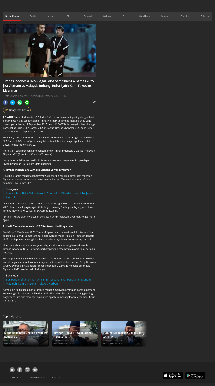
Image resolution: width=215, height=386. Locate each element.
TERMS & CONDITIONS (36, 377)
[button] (143, 334)
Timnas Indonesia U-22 (26, 117)
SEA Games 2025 (34, 128)
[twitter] (12, 102)
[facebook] (5, 102)
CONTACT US (55, 377)
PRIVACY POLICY (16, 377)
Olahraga (107, 16)
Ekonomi (88, 16)
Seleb (125, 16)
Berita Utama (12, 16)
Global (70, 16)
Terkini (33, 16)
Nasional (51, 16)
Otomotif (165, 16)
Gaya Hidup (144, 16)
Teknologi (185, 16)
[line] (26, 102)
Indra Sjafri (46, 117)
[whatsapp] (19, 102)
